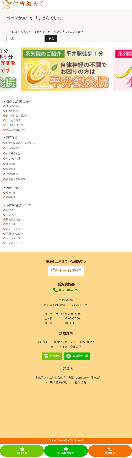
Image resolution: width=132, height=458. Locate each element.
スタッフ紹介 (13, 228)
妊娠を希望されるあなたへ (20, 142)
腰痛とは (11, 163)
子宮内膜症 (12, 174)
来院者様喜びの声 (15, 129)
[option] (66, 69)
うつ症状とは (13, 148)
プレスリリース (14, 242)
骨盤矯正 (11, 168)
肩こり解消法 (13, 158)
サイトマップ (13, 238)
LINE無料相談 (66, 450)
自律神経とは (13, 153)
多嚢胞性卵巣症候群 (17, 179)
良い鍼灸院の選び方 (17, 115)
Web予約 (22, 450)
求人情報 (11, 224)
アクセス (11, 214)
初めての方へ (13, 106)
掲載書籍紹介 (13, 219)
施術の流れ (12, 110)
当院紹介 (11, 210)
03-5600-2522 (66, 290)
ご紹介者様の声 (14, 125)
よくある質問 (13, 120)
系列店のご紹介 (14, 233)
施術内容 (11, 192)
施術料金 (11, 197)
